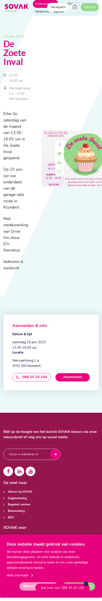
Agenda (58, 11)
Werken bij (42, 11)
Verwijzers (58, 7)
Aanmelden (72, 377)
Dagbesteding (17, 498)
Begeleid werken (19, 504)
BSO (11, 517)
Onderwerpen (45, 4)
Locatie (17, 352)
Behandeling (16, 511)
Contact (89, 7)
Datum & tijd (22, 334)
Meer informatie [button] (17, 575)
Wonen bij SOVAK (20, 491)
